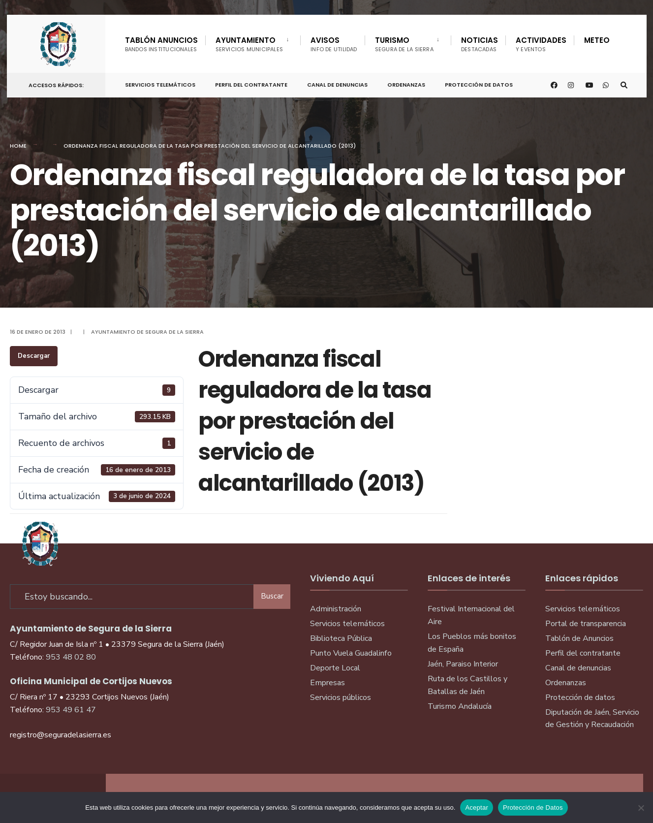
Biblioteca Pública (341, 638)
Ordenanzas (406, 83)
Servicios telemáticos (160, 83)
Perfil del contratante (583, 653)
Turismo (404, 44)
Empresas (327, 682)
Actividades (541, 44)
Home (18, 146)
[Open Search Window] (623, 83)
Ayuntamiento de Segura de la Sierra (147, 332)
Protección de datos (580, 697)
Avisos (334, 44)
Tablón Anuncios (161, 44)
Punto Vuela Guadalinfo (351, 653)
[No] (641, 808)
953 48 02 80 (71, 655)
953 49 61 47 (71, 708)
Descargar (34, 355)
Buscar (272, 595)
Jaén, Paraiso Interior (463, 664)
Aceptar (476, 807)
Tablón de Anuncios (579, 638)
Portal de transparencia (585, 623)
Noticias (479, 44)
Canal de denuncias (337, 83)
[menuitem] (253, 42)
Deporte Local (335, 668)
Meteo (597, 40)
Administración (335, 608)
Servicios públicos (340, 697)
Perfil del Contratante (251, 83)
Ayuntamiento (249, 44)
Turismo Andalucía (460, 706)
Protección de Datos (479, 83)
